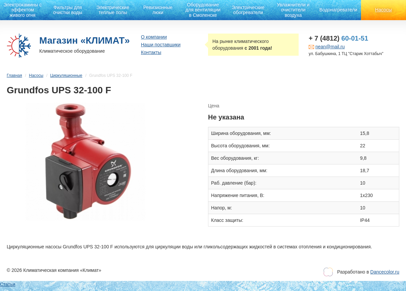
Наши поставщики (161, 44)
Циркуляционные (66, 75)
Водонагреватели (338, 9)
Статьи (7, 284)
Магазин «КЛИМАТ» (84, 40)
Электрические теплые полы (112, 10)
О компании (154, 37)
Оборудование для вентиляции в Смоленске (203, 10)
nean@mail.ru (330, 46)
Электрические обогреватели (248, 10)
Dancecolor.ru (384, 272)
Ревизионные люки (157, 10)
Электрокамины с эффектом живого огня (22, 10)
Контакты (151, 52)
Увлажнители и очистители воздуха (293, 10)
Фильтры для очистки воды (67, 10)
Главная (14, 75)
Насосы (383, 9)
